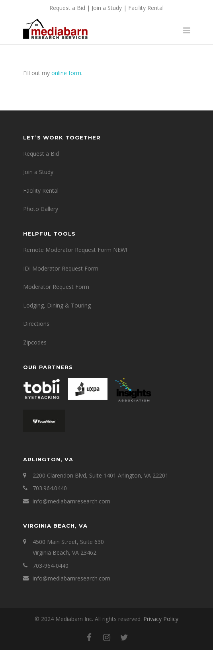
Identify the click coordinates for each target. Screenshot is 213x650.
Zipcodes (35, 342)
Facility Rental (146, 8)
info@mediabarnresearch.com (71, 501)
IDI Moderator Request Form (60, 268)
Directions (36, 323)
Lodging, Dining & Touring (57, 305)
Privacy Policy (160, 619)
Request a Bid (67, 8)
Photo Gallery (40, 209)
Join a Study (107, 8)
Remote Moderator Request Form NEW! (75, 249)
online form (66, 73)
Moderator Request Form (56, 286)
